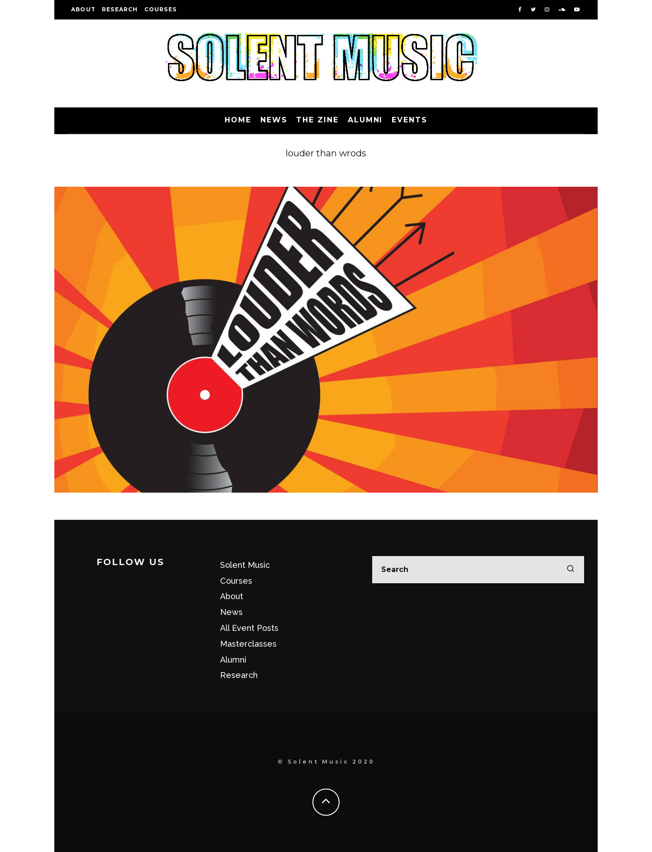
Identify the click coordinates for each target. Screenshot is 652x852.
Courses (160, 9)
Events (409, 120)
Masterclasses (248, 644)
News (274, 120)
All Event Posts (249, 628)
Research (120, 9)
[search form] (478, 569)
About (83, 9)
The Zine (317, 120)
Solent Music (245, 565)
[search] (570, 569)
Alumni (365, 120)
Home (238, 120)
